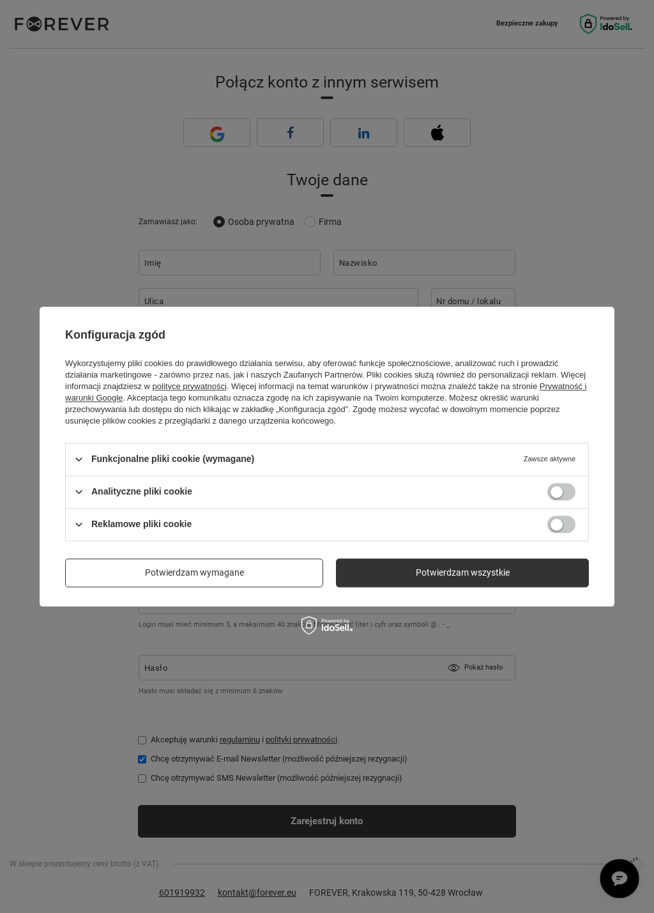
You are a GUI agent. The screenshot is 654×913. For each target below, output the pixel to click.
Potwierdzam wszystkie (463, 572)
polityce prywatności (190, 386)
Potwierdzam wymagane (194, 572)
